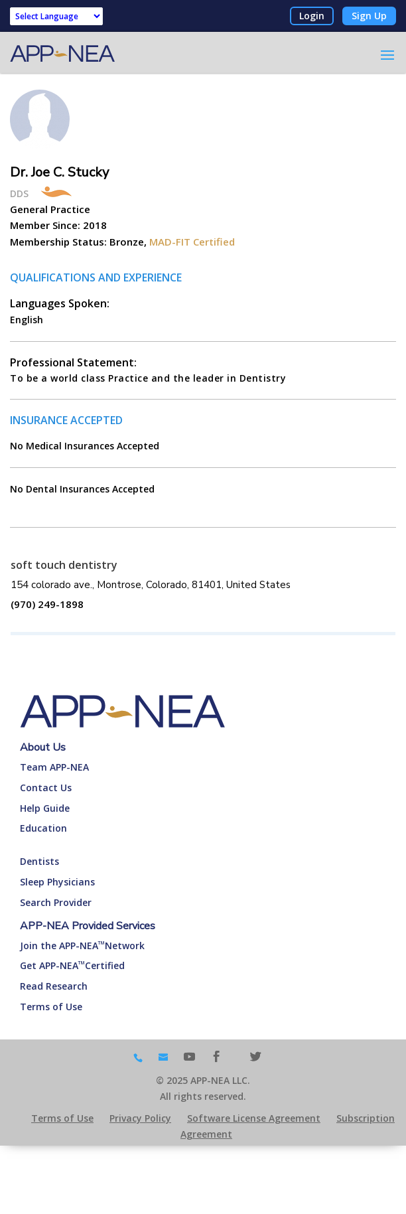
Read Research (54, 986)
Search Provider (56, 902)
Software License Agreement (253, 1118)
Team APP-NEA (54, 767)
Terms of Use (51, 1006)
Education (43, 828)
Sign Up (369, 15)
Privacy (140, 1118)
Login (311, 15)
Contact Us (46, 787)
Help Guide (45, 808)
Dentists (39, 861)
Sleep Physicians (57, 881)
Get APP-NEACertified (72, 965)
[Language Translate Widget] (56, 16)
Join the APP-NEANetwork (82, 945)
